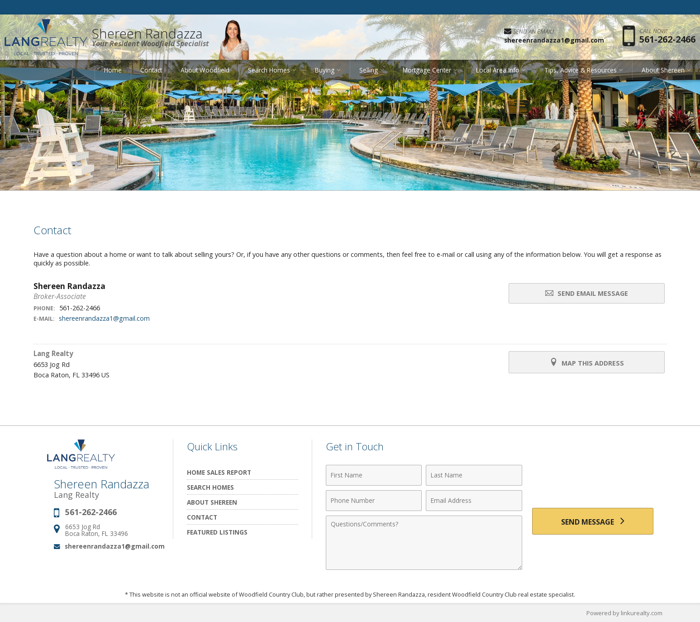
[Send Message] (592, 521)
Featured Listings (217, 532)
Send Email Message (586, 293)
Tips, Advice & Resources (580, 70)
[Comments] (424, 543)
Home (113, 70)
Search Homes (269, 70)
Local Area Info (497, 70)
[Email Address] (474, 500)
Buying (324, 70)
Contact (151, 70)
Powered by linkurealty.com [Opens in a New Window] (624, 613)
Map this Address (586, 362)
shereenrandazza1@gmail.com (104, 318)
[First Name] (374, 475)
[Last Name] (474, 475)
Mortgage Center (427, 70)
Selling (368, 70)
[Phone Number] (374, 500)
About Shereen (663, 70)
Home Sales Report (219, 472)
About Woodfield (205, 70)
